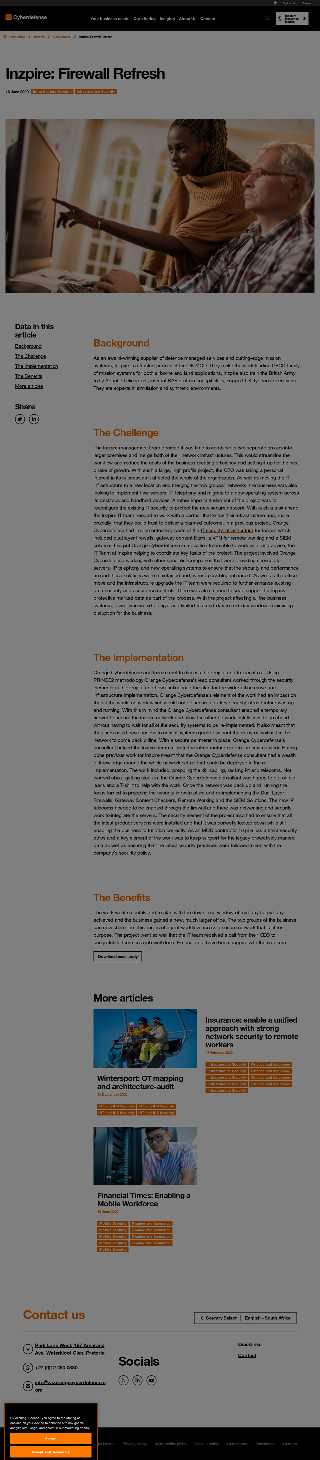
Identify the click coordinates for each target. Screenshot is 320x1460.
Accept (51, 1453)
